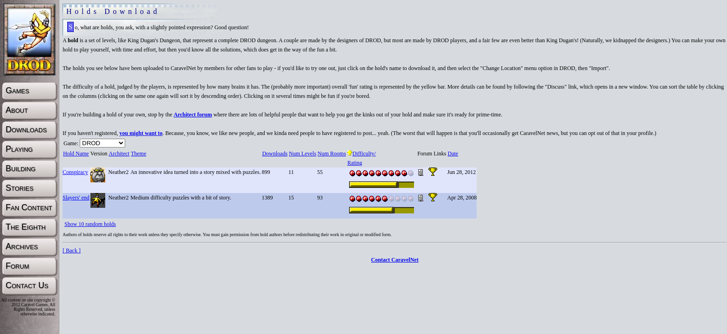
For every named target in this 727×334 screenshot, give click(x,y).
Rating (354, 163)
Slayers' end (76, 197)
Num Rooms (331, 153)
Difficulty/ (361, 153)
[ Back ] (72, 250)
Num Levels (302, 153)
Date (452, 153)
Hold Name (76, 153)
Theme (138, 153)
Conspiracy (75, 172)
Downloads (274, 153)
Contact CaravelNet (394, 260)
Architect (119, 153)
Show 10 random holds (90, 224)
